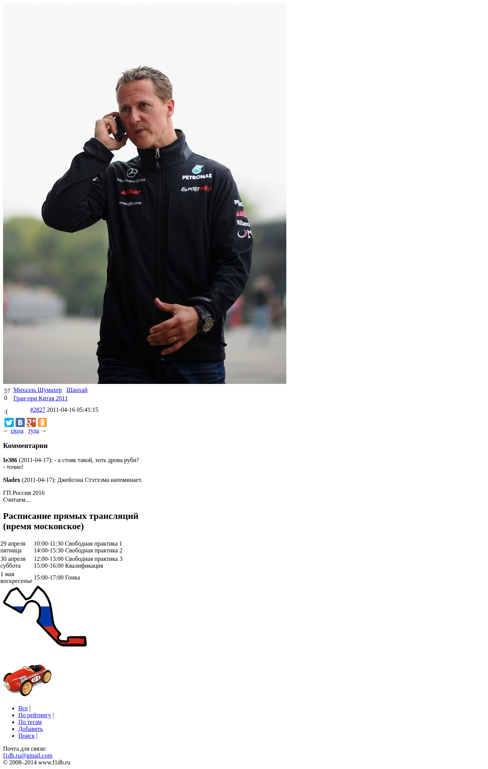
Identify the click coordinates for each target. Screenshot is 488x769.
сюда (17, 430)
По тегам (30, 722)
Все (23, 708)
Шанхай (76, 390)
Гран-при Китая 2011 (40, 398)
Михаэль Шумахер (37, 390)
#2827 (37, 409)
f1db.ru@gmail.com (27, 755)
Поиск (26, 735)
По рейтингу (34, 715)
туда (33, 430)
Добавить (30, 729)
